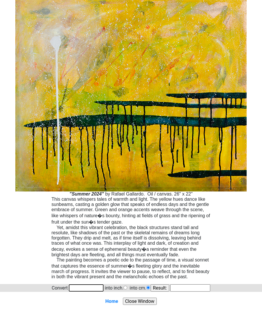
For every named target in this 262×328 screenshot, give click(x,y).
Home (111, 301)
